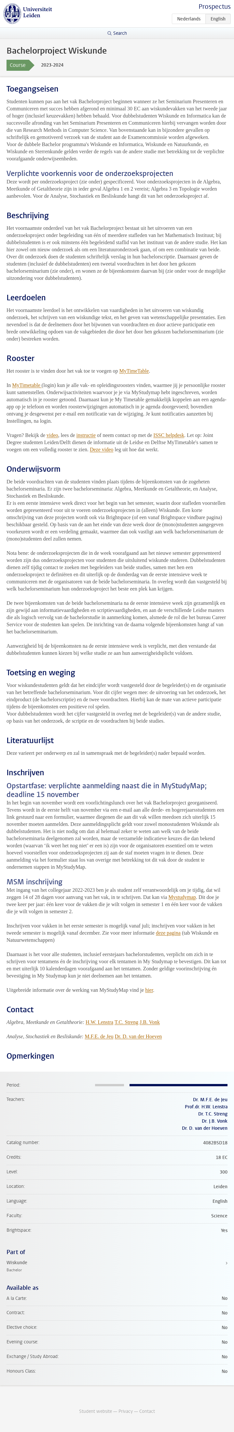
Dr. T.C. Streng (212, 1114)
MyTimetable (27, 385)
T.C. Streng (126, 1022)
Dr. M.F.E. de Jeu (210, 1100)
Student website (95, 1411)
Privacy (125, 1411)
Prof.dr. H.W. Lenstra (206, 1107)
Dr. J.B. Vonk (214, 1121)
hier (149, 990)
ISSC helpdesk (168, 435)
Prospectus (215, 6)
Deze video (101, 449)
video (52, 435)
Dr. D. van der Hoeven (138, 1036)
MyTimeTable (134, 371)
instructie (86, 435)
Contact (147, 1411)
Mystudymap (182, 897)
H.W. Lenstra (99, 1022)
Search (120, 33)
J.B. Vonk (150, 1022)
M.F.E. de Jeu (99, 1036)
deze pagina (168, 933)
